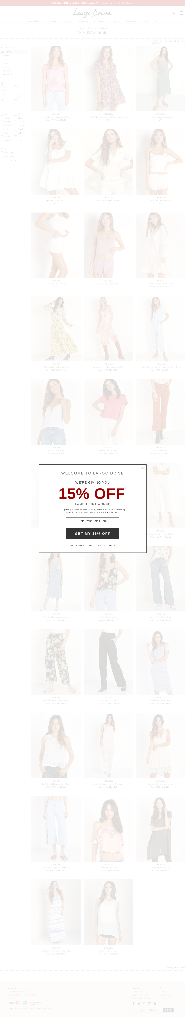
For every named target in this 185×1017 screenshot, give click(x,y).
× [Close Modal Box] (142, 468)
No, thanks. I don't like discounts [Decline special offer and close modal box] (93, 546)
